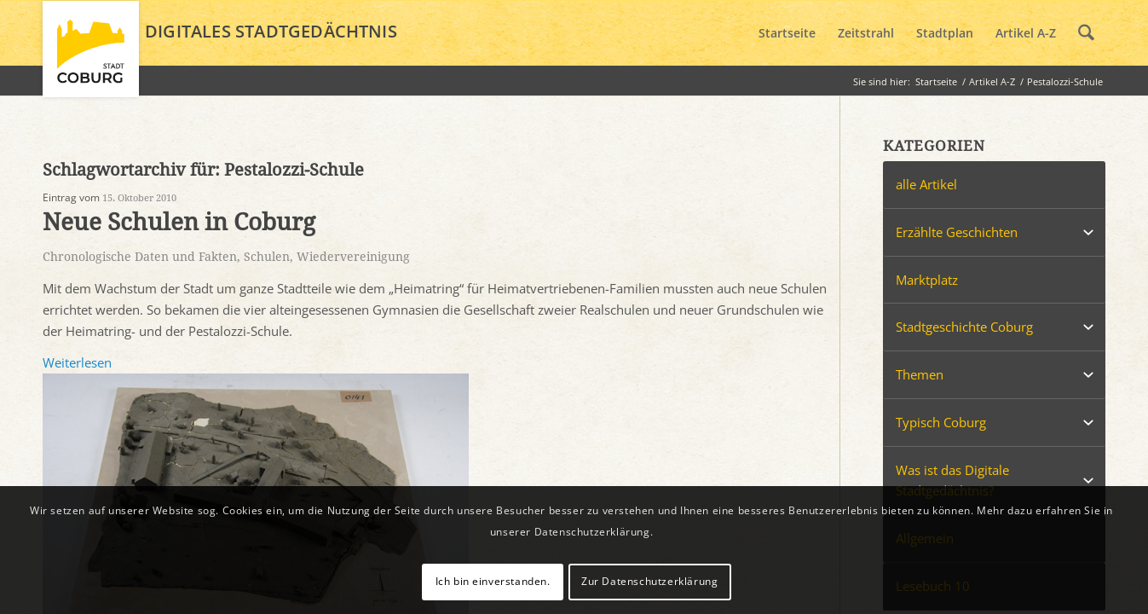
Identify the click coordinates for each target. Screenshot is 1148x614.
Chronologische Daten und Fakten (140, 257)
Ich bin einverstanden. (493, 581)
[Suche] (1086, 33)
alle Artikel (926, 184)
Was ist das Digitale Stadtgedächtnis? (952, 480)
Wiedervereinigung (353, 257)
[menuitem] (787, 33)
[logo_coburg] (91, 56)
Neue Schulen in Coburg (179, 222)
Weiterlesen (77, 362)
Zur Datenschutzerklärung (649, 581)
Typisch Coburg (941, 422)
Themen (919, 374)
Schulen (267, 257)
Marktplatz (927, 279)
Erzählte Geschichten (957, 231)
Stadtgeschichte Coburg (964, 326)
